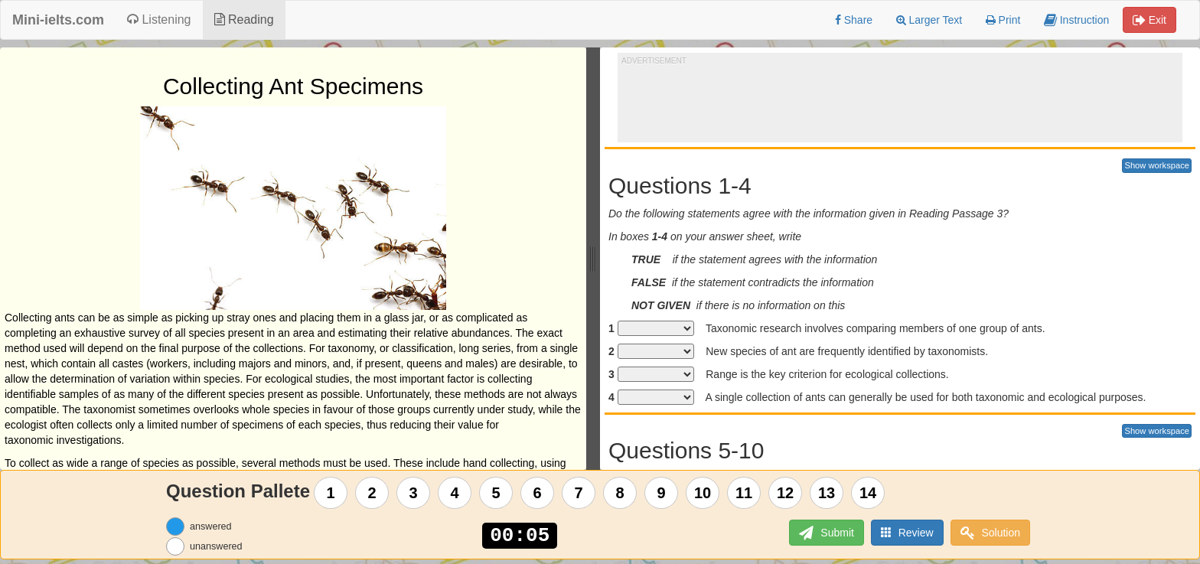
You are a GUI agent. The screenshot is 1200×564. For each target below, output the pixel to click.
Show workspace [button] (1156, 165)
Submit (826, 533)
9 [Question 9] (661, 492)
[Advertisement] (900, 100)
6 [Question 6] (537, 492)
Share (853, 20)
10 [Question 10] (702, 492)
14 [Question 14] (867, 492)
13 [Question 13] (826, 492)
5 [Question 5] (496, 492)
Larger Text (929, 20)
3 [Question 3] (413, 492)
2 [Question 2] (372, 492)
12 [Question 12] (785, 492)
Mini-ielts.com (58, 20)
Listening (159, 19)
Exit (1149, 20)
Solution (990, 533)
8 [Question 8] (620, 492)
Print (1003, 20)
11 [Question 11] (743, 492)
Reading (244, 19)
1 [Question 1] (331, 492)
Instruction (1076, 20)
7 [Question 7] (579, 492)
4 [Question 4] (455, 492)
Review (907, 532)
